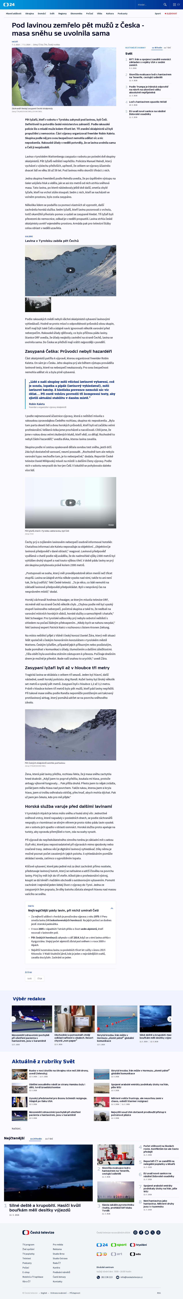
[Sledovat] (171, 13)
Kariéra (56, 1267)
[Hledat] (165, 4)
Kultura (110, 13)
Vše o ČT (26, 1281)
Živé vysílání (28, 1248)
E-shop (26, 1271)
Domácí (42, 13)
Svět (52, 13)
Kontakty (57, 1281)
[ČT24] (9, 4)
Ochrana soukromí (58, 1292)
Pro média (58, 1244)
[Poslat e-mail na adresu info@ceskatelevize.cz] (129, 1276)
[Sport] (158, 13)
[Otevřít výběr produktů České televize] (176, 4)
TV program (28, 1244)
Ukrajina (29, 13)
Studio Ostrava (60, 1257)
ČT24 (40, 976)
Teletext (26, 1257)
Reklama (57, 1248)
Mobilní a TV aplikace (32, 1276)
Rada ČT (57, 1262)
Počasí (89, 13)
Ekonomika (76, 13)
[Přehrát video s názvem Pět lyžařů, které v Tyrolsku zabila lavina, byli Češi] (70, 500)
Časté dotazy (59, 1276)
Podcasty (122, 13)
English (44, 1292)
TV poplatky (28, 1253)
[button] (70, 501)
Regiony (62, 13)
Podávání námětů (61, 1271)
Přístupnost (75, 1292)
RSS (159, 1292)
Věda (99, 13)
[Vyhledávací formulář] (152, 4)
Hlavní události (13, 13)
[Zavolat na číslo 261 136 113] (104, 1276)
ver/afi (15, 41)
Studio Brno (59, 1253)
